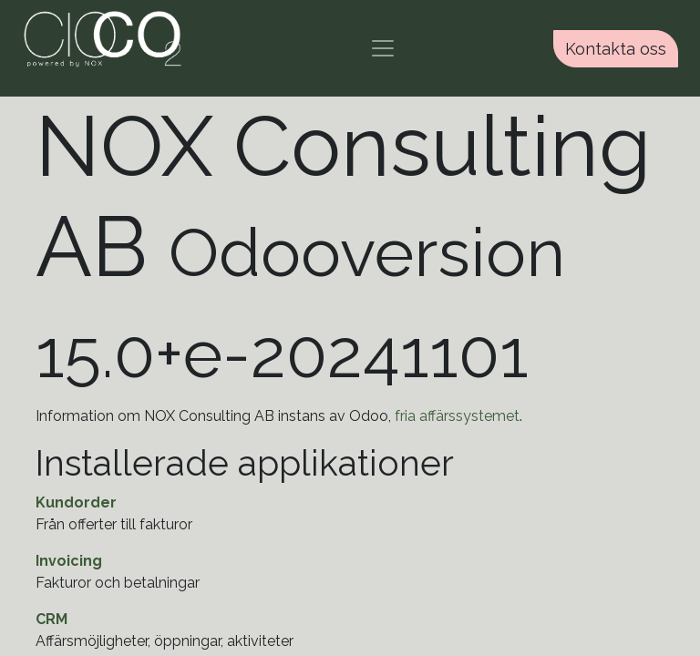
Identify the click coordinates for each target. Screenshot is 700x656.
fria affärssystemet (457, 416)
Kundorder (76, 502)
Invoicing (69, 560)
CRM (51, 619)
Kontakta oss (615, 48)
